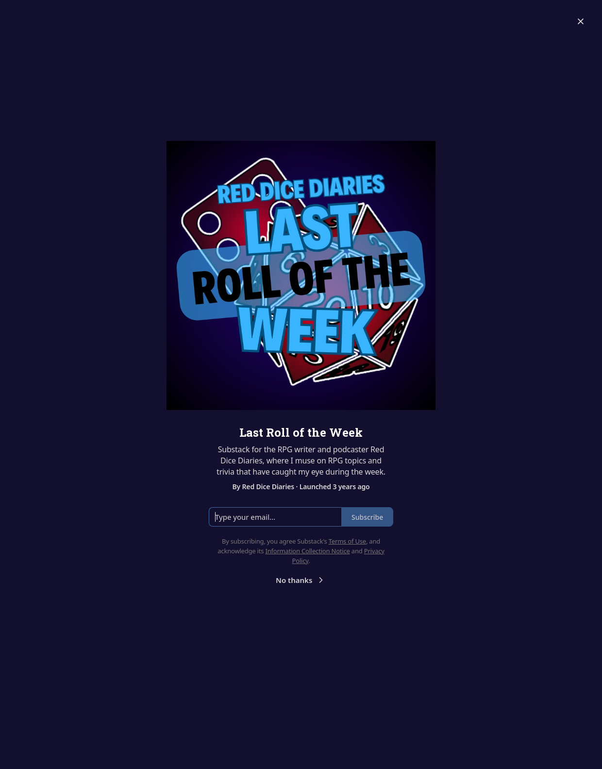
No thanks (301, 580)
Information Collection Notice (307, 551)
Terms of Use (347, 541)
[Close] (580, 21)
